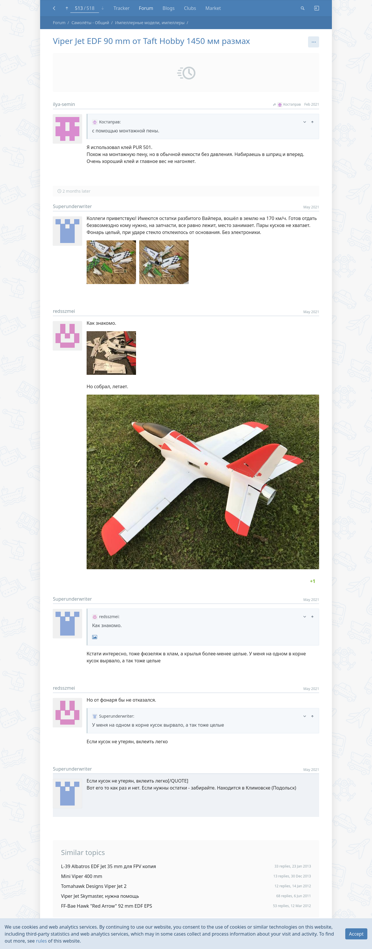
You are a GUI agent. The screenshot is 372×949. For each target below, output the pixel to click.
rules (41, 941)
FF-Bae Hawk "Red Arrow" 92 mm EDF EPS (106, 906)
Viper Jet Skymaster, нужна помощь (100, 896)
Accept (356, 934)
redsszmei (64, 311)
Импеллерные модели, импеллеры (150, 22)
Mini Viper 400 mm (81, 876)
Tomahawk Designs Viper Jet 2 (93, 886)
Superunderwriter (72, 206)
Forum (59, 22)
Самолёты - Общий (90, 22)
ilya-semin (64, 104)
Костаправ (287, 104)
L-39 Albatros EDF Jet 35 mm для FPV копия (108, 866)
